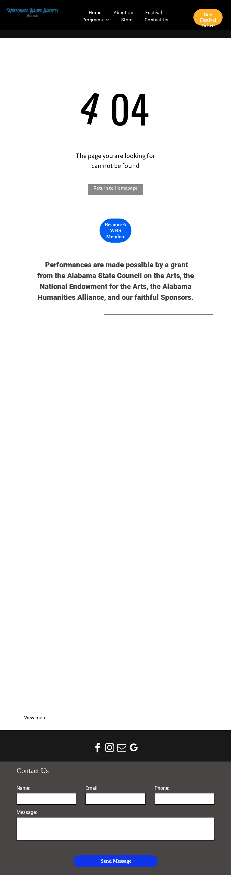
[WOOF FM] (163, 664)
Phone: (162, 788)
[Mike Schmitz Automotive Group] (68, 475)
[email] (121, 749)
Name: (23, 788)
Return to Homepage (115, 188)
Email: (92, 788)
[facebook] (97, 749)
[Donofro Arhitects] (163, 475)
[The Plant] (163, 570)
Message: (27, 812)
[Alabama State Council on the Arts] (68, 381)
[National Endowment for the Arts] (163, 381)
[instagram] (109, 749)
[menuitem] (95, 12)
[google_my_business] (133, 749)
